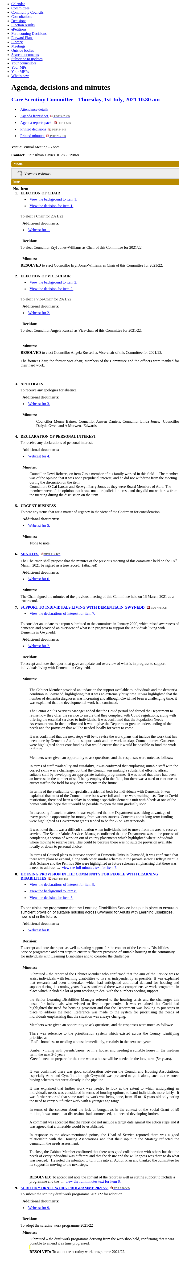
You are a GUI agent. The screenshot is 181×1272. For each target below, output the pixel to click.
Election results (23, 25)
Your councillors (23, 63)
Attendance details (34, 109)
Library (17, 42)
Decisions (18, 21)
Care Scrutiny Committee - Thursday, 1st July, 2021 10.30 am (85, 99)
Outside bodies (22, 50)
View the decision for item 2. (52, 289)
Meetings (18, 46)
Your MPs (19, 67)
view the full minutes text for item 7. (89, 868)
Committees (20, 8)
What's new (20, 76)
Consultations (21, 17)
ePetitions (18, 29)
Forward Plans (22, 38)
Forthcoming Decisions (29, 33)
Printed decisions (43, 129)
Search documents (25, 55)
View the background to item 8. (53, 891)
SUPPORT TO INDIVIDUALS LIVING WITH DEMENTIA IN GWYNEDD (94, 607)
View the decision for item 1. (52, 206)
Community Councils (27, 12)
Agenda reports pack (45, 123)
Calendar (18, 4)
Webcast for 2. (39, 313)
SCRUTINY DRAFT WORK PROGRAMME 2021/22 (75, 1188)
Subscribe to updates (26, 59)
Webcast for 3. (39, 404)
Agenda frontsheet (45, 116)
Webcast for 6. (39, 579)
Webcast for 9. (39, 1208)
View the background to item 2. (53, 282)
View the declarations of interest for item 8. (62, 884)
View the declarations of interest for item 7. (62, 613)
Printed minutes (43, 136)
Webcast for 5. (39, 526)
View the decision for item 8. (52, 898)
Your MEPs (20, 72)
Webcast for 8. (39, 930)
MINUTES (41, 554)
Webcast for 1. (39, 230)
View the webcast (37, 173)
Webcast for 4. (39, 456)
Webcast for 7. (39, 646)
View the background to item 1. (53, 199)
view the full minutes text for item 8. (93, 1181)
